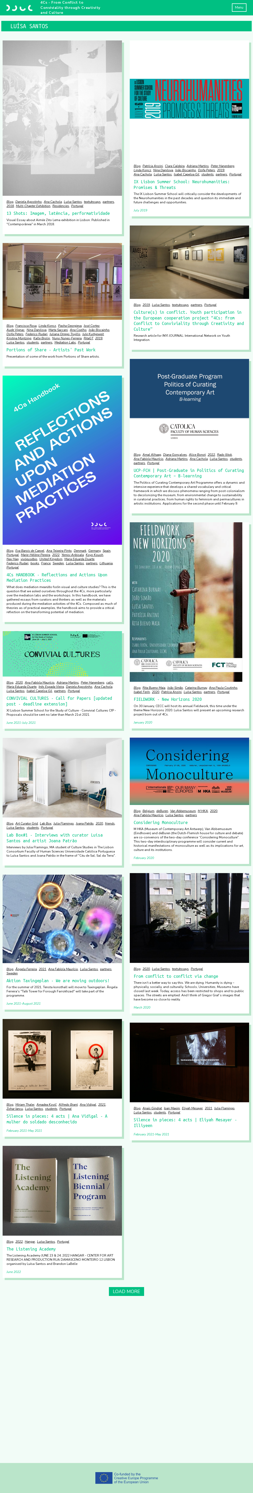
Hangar (30, 1242)
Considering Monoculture (161, 822)
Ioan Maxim (172, 1108)
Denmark (80, 551)
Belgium (148, 811)
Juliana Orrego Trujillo (65, 334)
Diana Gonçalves (175, 455)
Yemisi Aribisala (72, 555)
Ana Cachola (53, 202)
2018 (10, 206)
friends (110, 823)
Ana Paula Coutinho (223, 688)
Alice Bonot (197, 455)
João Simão (175, 688)
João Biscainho (185, 170)
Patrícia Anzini (153, 166)
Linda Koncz (142, 170)
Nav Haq (12, 559)
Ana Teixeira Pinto (59, 551)
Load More (126, 1291)
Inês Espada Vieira (51, 687)
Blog (10, 202)
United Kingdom (50, 559)
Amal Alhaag (152, 455)
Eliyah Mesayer (192, 1108)
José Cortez (92, 326)
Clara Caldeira (174, 166)
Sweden (58, 563)
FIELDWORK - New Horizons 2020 (168, 699)
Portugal (77, 206)
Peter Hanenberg (222, 166)
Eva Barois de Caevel (29, 551)
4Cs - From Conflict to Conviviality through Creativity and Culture (70, 7)
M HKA (203, 811)
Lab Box (45, 823)
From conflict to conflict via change (176, 976)
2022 (211, 455)
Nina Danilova (163, 170)
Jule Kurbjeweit (93, 334)
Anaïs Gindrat (152, 1108)
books (34, 563)
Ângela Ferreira (26, 969)
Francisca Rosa (25, 326)
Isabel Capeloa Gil (186, 174)
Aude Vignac (15, 330)
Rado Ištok (224, 455)
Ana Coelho (78, 330)
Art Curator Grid (26, 823)
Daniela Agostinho (28, 202)
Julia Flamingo (63, 823)
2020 (155, 692)
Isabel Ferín (142, 692)
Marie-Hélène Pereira (35, 555)
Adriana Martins (198, 166)
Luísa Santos (73, 202)
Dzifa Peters (206, 170)
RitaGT (88, 338)
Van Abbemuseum (183, 811)
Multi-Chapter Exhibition (33, 206)
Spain (106, 551)
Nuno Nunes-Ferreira (67, 338)
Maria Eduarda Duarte (79, 559)
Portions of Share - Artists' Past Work (51, 349)
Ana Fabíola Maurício (148, 459)
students (207, 174)
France (46, 563)
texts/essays (92, 202)
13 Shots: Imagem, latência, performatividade (58, 213)
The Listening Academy (31, 1249)
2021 (42, 969)
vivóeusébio (29, 559)
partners (108, 202)
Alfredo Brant (68, 1105)
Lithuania (106, 563)
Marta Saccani (58, 330)
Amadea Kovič (46, 1105)
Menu (239, 7)
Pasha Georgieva (70, 326)
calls (109, 682)
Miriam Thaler (24, 1105)
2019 (220, 170)
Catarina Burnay (196, 688)
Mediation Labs (65, 342)
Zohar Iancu (15, 1109)
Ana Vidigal (88, 1105)
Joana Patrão (85, 823)
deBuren (162, 811)
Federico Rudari (36, 334)
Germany (94, 551)
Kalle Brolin (41, 338)
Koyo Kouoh (94, 555)
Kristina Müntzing (19, 338)
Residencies (60, 206)
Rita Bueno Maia (154, 688)
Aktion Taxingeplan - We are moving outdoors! (58, 980)
